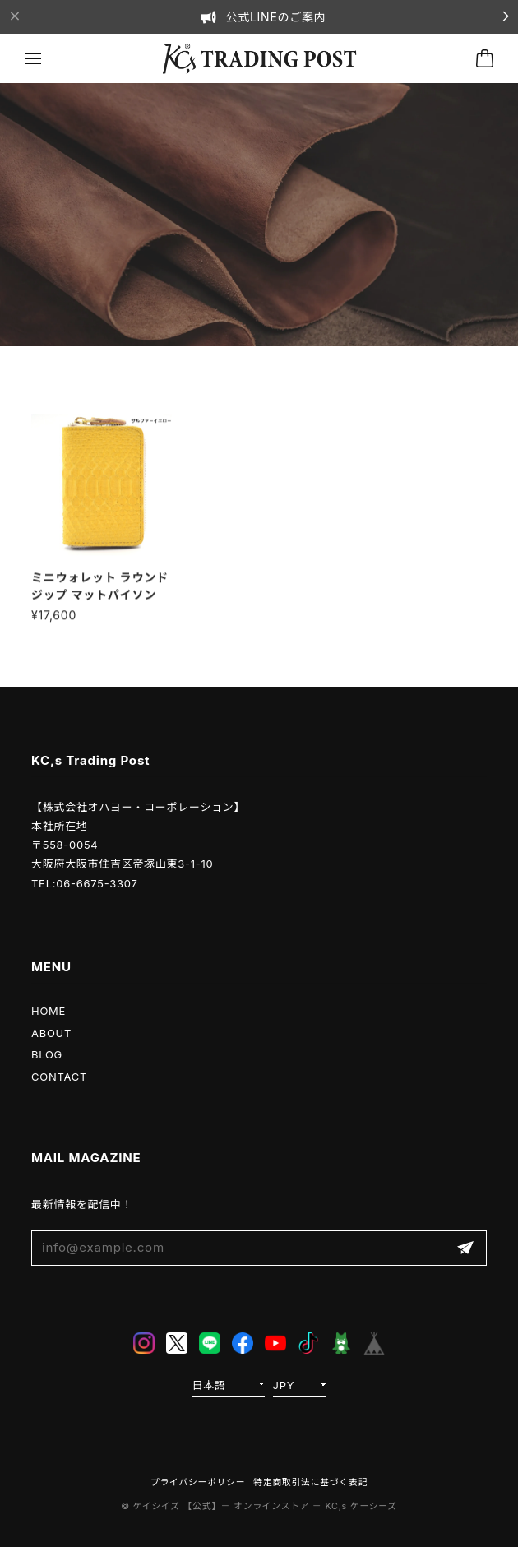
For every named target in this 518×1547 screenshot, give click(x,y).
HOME (48, 1010)
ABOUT (51, 1033)
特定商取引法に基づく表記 (310, 1482)
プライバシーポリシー (197, 1482)
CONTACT (59, 1076)
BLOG (46, 1054)
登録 (465, 1248)
